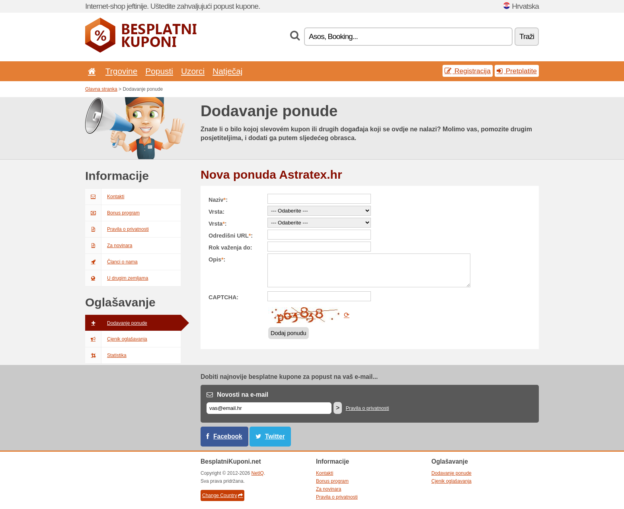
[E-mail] (269, 408)
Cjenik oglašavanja (116, 339)
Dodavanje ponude (116, 323)
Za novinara (108, 246)
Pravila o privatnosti (117, 229)
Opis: (217, 259)
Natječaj (227, 71)
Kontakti (104, 197)
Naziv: (218, 200)
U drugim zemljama (116, 278)
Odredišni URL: (231, 235)
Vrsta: (216, 212)
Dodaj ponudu (288, 333)
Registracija (468, 71)
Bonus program (112, 213)
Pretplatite (517, 71)
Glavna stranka (101, 89)
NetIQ (258, 473)
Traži (526, 36)
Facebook (227, 436)
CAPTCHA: (223, 297)
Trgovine (121, 71)
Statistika (106, 355)
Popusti (159, 71)
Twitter (275, 436)
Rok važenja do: (230, 247)
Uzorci (193, 71)
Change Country (222, 495)
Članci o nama (111, 262)
